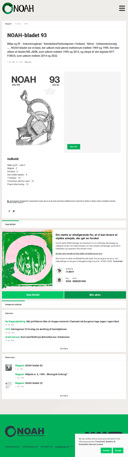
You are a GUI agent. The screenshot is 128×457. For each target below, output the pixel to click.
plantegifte (79, 201)
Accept (118, 450)
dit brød (92, 201)
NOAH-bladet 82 (29, 365)
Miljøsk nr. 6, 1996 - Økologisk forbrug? (41, 374)
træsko (112, 201)
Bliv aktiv (95, 294)
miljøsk (53, 201)
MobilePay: (70, 269)
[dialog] (101, 445)
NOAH (41, 201)
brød (87, 201)
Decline (106, 450)
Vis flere (64, 349)
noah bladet (34, 201)
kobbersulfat (70, 201)
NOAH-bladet (14, 201)
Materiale (28, 62)
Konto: (74, 278)
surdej (99, 201)
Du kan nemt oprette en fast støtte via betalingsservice (79, 254)
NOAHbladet (24, 201)
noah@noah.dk (61, 447)
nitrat (9, 202)
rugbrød (105, 201)
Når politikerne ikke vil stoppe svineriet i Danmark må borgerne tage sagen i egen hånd (62, 321)
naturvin (60, 201)
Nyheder (9, 313)
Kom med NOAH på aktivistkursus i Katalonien (37, 337)
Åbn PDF (73, 147)
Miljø (46, 201)
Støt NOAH (32, 294)
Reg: (67, 278)
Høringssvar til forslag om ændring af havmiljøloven (36, 329)
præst (15, 202)
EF (49, 201)
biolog (20, 202)
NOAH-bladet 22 (29, 383)
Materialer (10, 357)
